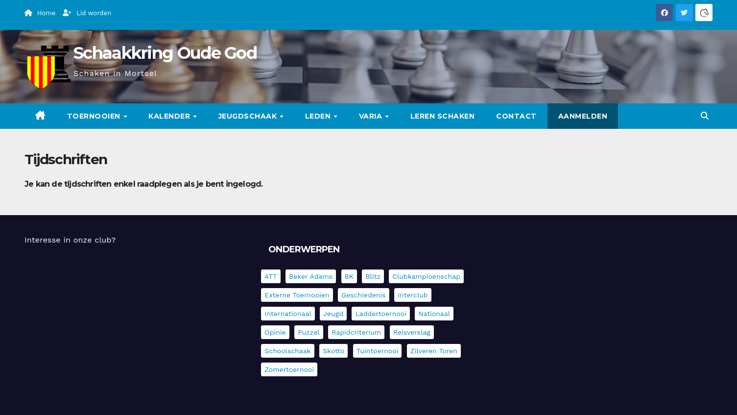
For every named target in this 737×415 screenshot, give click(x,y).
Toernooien (95, 116)
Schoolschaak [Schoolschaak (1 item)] (287, 351)
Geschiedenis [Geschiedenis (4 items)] (363, 295)
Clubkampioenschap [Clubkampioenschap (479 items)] (426, 276)
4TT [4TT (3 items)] (270, 276)
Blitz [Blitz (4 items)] (372, 276)
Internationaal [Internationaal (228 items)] (287, 313)
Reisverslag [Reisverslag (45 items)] (411, 332)
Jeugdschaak (248, 116)
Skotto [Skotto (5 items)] (333, 351)
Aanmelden (583, 116)
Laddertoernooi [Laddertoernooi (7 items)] (380, 313)
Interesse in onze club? (70, 239)
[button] (705, 116)
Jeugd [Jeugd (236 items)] (333, 313)
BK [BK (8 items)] (349, 276)
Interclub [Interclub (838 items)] (413, 295)
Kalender (170, 116)
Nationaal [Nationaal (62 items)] (434, 313)
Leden (319, 116)
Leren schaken (442, 116)
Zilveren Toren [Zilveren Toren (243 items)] (433, 351)
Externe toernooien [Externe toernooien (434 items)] (296, 295)
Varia (371, 116)
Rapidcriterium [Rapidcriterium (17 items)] (356, 332)
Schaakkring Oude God (165, 53)
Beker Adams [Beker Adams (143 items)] (311, 276)
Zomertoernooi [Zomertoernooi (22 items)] (289, 369)
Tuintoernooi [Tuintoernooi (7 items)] (378, 351)
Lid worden (87, 13)
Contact (516, 116)
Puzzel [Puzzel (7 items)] (308, 332)
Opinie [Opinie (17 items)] (274, 332)
